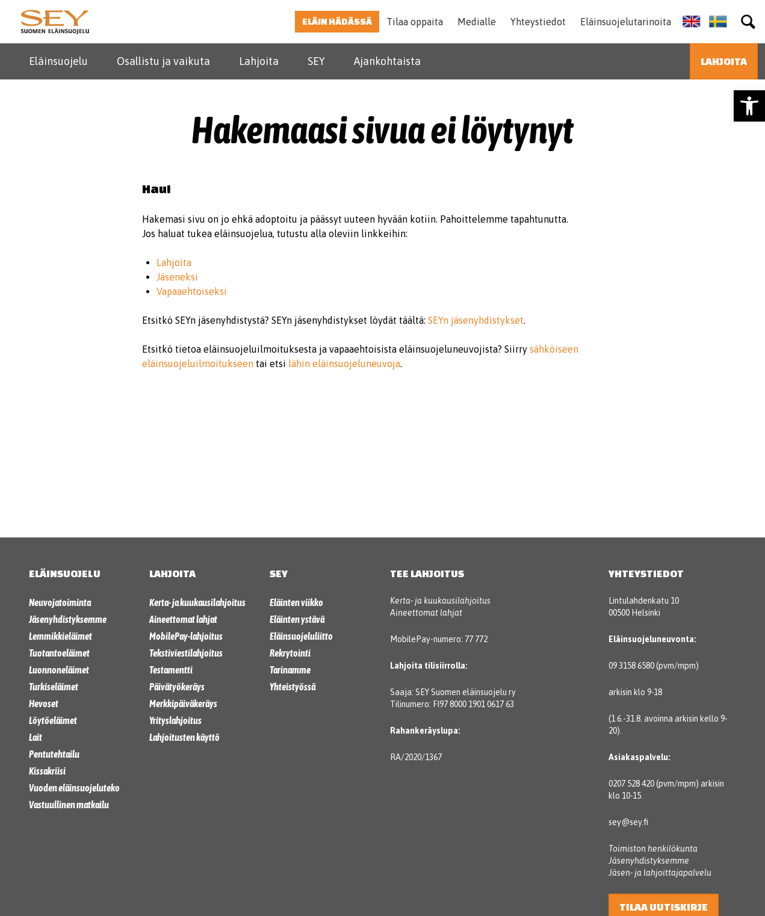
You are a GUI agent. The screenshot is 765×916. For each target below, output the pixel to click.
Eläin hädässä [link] (337, 21)
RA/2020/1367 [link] (416, 757)
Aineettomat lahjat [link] (183, 619)
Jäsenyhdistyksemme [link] (68, 619)
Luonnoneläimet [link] (59, 669)
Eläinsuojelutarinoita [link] (625, 21)
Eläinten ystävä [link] (297, 619)
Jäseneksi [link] (177, 276)
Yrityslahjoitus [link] (175, 720)
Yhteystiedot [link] (538, 21)
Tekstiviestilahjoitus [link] (186, 653)
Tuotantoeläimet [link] (59, 653)
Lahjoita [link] (259, 61)
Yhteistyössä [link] (292, 686)
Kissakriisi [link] (47, 771)
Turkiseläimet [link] (53, 686)
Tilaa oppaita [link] (414, 21)
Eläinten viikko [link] (296, 602)
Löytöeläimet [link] (53, 720)
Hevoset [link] (43, 703)
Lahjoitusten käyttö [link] (184, 737)
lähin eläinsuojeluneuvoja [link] (344, 363)
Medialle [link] (476, 21)
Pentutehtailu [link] (54, 754)
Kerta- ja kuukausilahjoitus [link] (197, 602)
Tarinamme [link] (290, 669)
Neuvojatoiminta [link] (60, 602)
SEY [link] (316, 61)
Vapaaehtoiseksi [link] (191, 291)
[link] (749, 106)
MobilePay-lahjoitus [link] (186, 636)
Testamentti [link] (171, 669)
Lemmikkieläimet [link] (60, 636)
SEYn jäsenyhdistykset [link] (476, 320)
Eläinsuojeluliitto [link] (301, 636)
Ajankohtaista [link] (387, 61)
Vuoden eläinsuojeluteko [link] (74, 787)
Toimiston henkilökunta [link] (653, 848)
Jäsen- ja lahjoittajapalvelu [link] (660, 872)
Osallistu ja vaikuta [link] (163, 61)
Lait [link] (35, 737)
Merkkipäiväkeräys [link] (183, 703)
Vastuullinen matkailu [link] (69, 804)
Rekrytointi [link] (290, 653)
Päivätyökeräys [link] (177, 686)
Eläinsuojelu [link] (58, 61)
